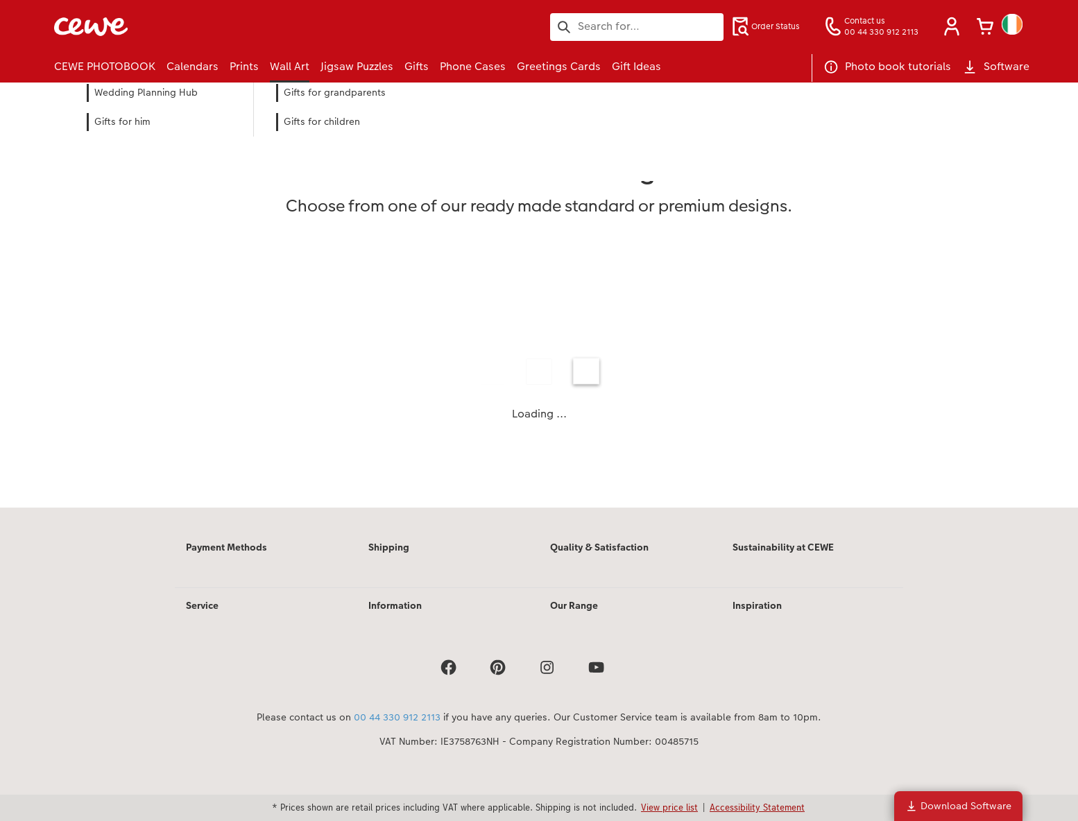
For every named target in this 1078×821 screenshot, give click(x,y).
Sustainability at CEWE (783, 547)
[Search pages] (637, 26)
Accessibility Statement (757, 807)
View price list (669, 807)
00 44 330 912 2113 (397, 717)
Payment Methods (226, 547)
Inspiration (757, 605)
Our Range (574, 605)
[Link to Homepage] (190, 26)
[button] (951, 26)
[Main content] (539, 314)
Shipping (388, 547)
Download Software (958, 806)
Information (395, 605)
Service (202, 605)
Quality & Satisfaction (599, 547)
